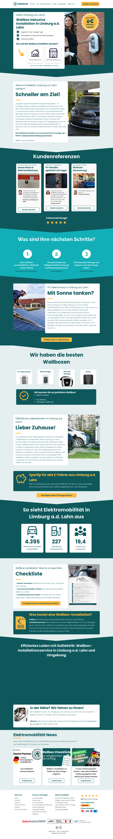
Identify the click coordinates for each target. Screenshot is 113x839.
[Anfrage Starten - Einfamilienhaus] (35, 54)
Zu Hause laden (37, 798)
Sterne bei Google (89, 799)
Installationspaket (38, 809)
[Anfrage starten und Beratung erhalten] (40, 603)
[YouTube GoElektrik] (60, 827)
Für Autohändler (37, 803)
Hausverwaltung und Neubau (42, 805)
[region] (24, 377)
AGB (58, 831)
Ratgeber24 (31, 140)
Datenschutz (65, 831)
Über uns (18, 803)
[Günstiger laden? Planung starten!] (56, 495)
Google (63, 218)
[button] (32, 4)
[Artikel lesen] (27, 781)
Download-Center (21, 809)
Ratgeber (35, 814)
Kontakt (17, 800)
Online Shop (36, 800)
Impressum (52, 831)
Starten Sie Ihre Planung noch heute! (37, 136)
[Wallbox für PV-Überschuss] (56, 339)
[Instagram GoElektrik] (57, 827)
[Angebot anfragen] (90, 4)
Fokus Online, (24, 140)
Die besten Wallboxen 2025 (64, 798)
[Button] (53, 54)
